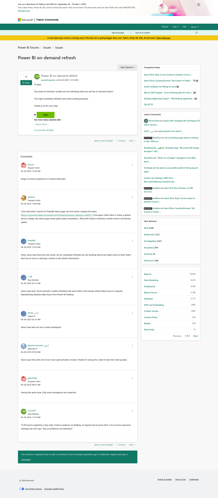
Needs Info (149, 234)
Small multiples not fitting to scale (160, 86)
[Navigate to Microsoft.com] (25, 19)
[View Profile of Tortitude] (148, 167)
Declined (148, 254)
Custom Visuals (151, 311)
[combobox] (166, 32)
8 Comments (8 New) (44, 130)
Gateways (148, 298)
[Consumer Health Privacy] (54, 488)
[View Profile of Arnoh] (30, 312)
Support (135, 20)
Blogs (113, 20)
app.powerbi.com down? (170, 131)
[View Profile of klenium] (31, 196)
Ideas (88, 20)
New (45, 115)
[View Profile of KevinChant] (154, 120)
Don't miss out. (164, 37)
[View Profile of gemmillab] (32, 378)
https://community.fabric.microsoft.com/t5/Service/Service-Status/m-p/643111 (57, 215)
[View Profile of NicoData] (148, 157)
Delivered (149, 260)
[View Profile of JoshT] (146, 131)
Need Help (149, 329)
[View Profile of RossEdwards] (150, 147)
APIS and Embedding (154, 304)
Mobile (147, 323)
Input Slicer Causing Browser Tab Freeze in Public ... (168, 80)
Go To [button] (193, 26)
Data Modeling (151, 280)
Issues (47, 47)
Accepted (148, 247)
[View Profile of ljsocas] (31, 164)
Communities (101, 20)
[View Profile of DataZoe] (157, 137)
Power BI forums (28, 47)
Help (184, 26)
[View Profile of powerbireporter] (48, 80)
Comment (25, 459)
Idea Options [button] (126, 67)
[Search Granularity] (121, 32)
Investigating (150, 241)
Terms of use (180, 479)
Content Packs (150, 317)
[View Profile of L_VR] (30, 276)
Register (165, 26)
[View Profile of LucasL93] (32, 410)
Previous (177, 336)
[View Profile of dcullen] (147, 178)
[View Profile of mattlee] (156, 188)
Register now (24, 10)
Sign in (175, 26)
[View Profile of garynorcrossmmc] (35, 345)
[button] (132, 165)
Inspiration (77, 20)
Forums (65, 20)
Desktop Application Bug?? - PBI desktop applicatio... (169, 98)
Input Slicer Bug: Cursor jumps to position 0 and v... (168, 74)
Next (195, 336)
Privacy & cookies (165, 479)
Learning (124, 20)
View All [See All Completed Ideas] (148, 104)
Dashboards (149, 286)
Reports (147, 274)
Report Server (41, 124)
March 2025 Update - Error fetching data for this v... (168, 92)
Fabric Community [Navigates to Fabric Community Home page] (48, 19)
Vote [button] (27, 82)
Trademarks (194, 479)
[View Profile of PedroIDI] (31, 240)
